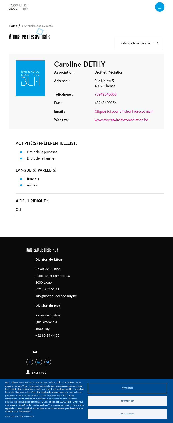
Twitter (47, 362)
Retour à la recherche (134, 43)
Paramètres (127, 387)
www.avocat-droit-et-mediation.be (121, 120)
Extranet (39, 372)
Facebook (29, 362)
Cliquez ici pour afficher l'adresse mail (123, 111)
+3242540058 (106, 94)
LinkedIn (38, 362)
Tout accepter (127, 414)
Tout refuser (127, 401)
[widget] (159, 7)
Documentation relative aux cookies (19, 416)
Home (13, 26)
